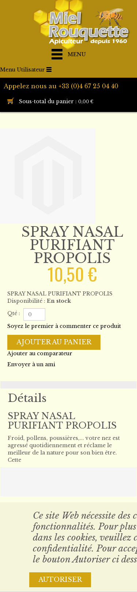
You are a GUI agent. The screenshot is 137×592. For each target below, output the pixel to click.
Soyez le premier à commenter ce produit (64, 326)
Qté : (13, 313)
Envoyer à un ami (31, 364)
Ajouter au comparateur (39, 353)
